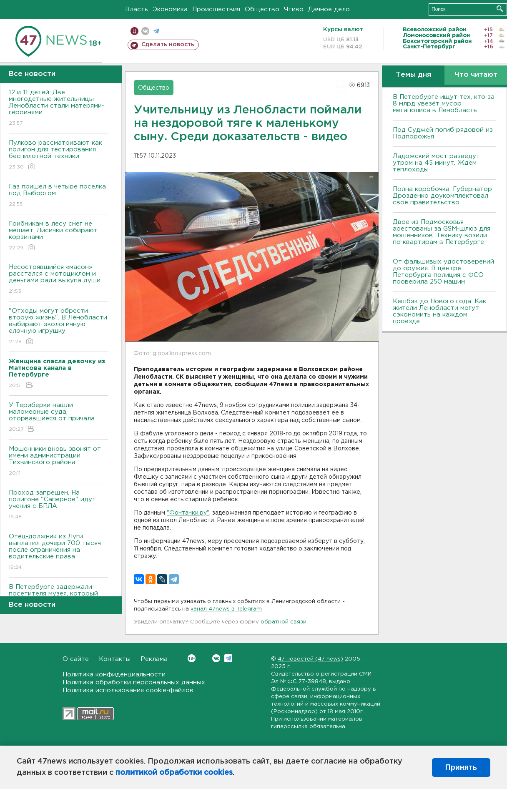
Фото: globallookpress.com (172, 353)
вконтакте (145, 31)
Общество (262, 9)
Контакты (115, 659)
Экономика (170, 9)
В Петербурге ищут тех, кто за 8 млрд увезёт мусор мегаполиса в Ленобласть (443, 103)
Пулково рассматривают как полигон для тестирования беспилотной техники (58, 155)
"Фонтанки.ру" (188, 512)
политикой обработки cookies (174, 772)
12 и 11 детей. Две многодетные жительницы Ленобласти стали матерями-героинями (58, 108)
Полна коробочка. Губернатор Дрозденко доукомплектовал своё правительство (442, 195)
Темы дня (413, 75)
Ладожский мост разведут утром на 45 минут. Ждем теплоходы (436, 162)
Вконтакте (192, 658)
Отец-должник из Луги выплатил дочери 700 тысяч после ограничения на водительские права (58, 552)
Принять (461, 767)
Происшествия (216, 9)
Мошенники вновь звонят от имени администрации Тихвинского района (58, 461)
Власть (136, 9)
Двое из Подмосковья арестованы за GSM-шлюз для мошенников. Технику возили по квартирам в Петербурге (441, 232)
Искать (500, 8)
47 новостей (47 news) (310, 659)
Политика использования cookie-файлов (128, 690)
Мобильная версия (134, 31)
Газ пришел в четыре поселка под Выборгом (58, 196)
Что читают (475, 75)
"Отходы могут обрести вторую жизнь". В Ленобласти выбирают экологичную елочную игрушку (58, 326)
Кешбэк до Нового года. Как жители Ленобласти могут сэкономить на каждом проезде (439, 311)
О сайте (76, 659)
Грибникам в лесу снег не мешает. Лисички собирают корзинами (58, 236)
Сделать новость (167, 44)
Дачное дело (329, 9)
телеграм (156, 31)
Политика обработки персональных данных (134, 682)
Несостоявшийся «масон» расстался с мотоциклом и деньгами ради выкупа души (58, 279)
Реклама (154, 659)
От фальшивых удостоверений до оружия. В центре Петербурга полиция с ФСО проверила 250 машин (443, 271)
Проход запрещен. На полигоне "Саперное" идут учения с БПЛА (58, 505)
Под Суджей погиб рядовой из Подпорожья (443, 133)
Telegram (228, 658)
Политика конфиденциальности (114, 674)
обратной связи (283, 622)
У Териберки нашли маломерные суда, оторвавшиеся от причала (58, 417)
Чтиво (294, 9)
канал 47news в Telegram (226, 609)
